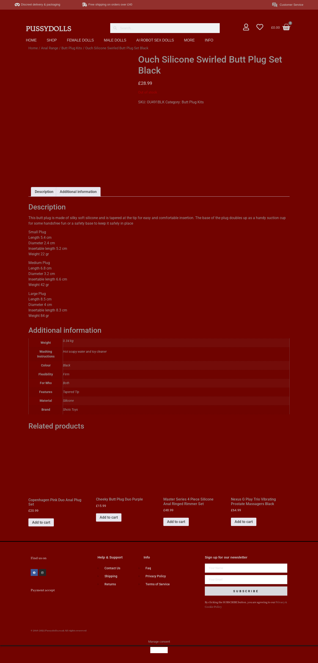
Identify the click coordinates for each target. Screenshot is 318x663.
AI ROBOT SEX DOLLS (155, 40)
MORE (189, 40)
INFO (209, 40)
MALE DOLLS (115, 40)
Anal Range (49, 48)
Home (33, 48)
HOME (31, 40)
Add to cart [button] (41, 523)
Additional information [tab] (78, 193)
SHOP (52, 40)
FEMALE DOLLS (80, 40)
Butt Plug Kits (71, 48)
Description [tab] (44, 193)
